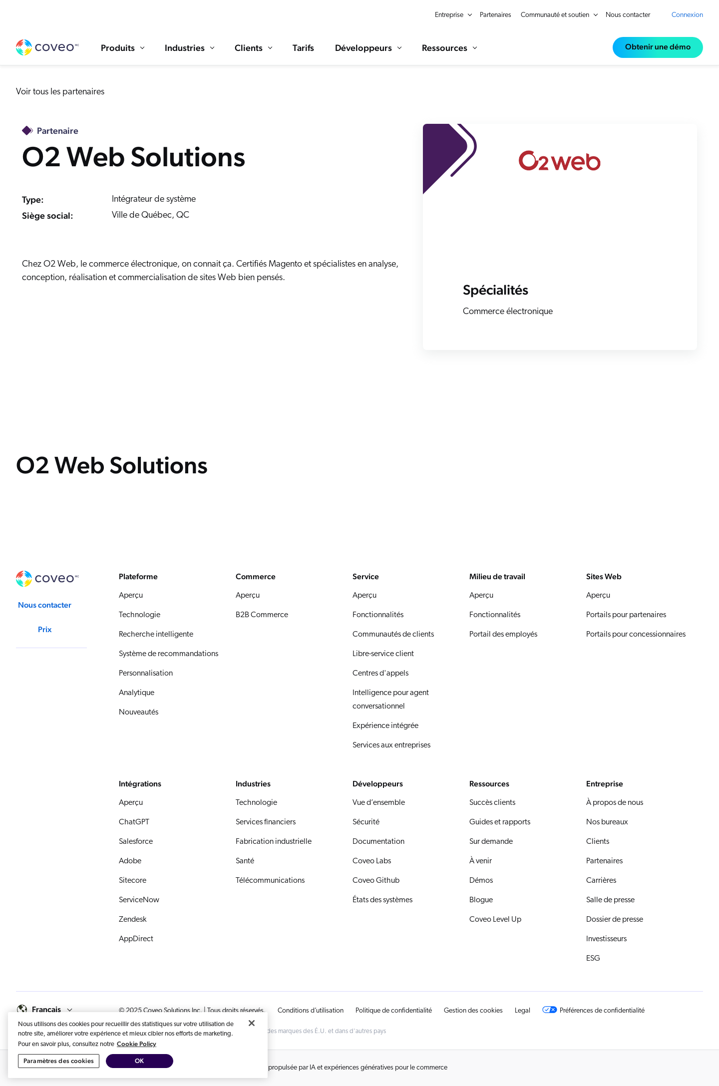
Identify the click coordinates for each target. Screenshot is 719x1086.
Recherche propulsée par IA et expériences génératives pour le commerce (342, 1068)
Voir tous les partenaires (60, 92)
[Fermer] (252, 1045)
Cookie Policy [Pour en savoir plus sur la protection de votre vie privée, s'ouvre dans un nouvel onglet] (136, 1066)
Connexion (687, 15)
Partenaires (495, 15)
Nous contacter (628, 15)
